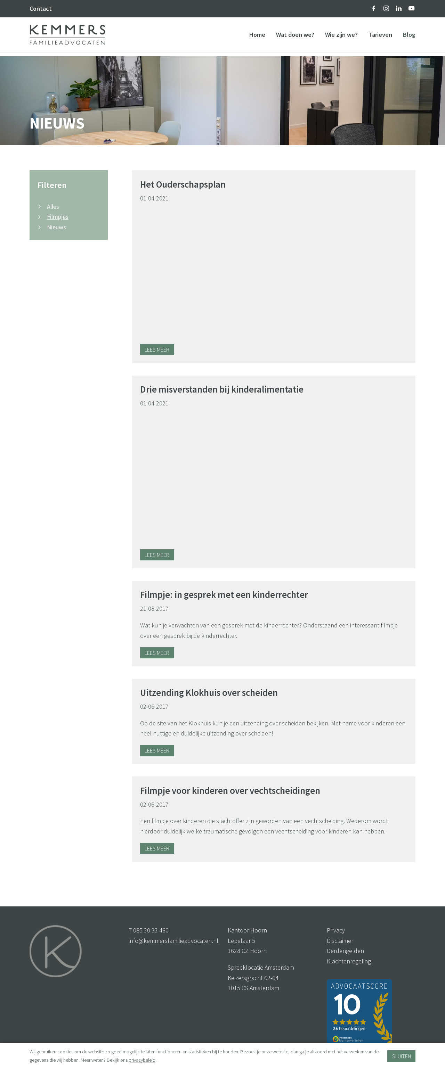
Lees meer (157, 349)
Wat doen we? (295, 37)
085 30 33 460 (151, 930)
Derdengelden (345, 951)
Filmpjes (57, 217)
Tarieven (380, 37)
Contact (41, 9)
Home (257, 37)
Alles (53, 207)
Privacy (336, 930)
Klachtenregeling (349, 961)
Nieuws (56, 227)
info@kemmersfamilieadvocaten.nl (173, 941)
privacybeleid (142, 1060)
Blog (409, 37)
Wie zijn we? (341, 37)
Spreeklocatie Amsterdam (261, 967)
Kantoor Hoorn (247, 930)
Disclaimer (340, 941)
